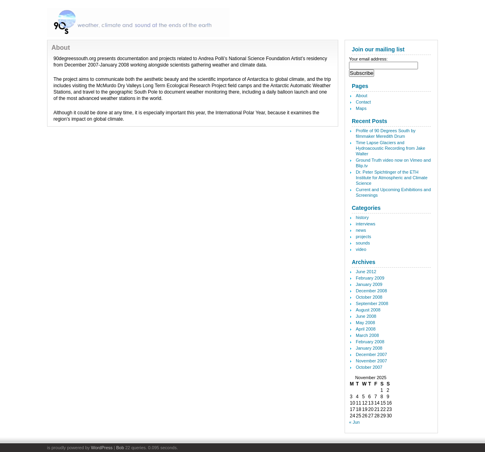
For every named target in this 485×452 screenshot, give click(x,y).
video (361, 249)
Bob (120, 447)
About (361, 95)
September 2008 (372, 303)
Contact (363, 102)
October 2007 (369, 367)
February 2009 (370, 278)
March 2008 (367, 335)
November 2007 (371, 360)
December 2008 (371, 290)
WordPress (101, 447)
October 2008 (369, 297)
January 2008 (369, 348)
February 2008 (370, 341)
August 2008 (368, 309)
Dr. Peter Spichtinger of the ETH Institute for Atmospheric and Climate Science (392, 178)
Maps (361, 108)
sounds (363, 243)
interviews (365, 223)
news (361, 230)
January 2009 (369, 284)
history (362, 217)
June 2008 (366, 316)
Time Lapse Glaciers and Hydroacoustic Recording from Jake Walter (390, 148)
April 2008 (366, 329)
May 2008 (365, 322)
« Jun (354, 422)
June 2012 (366, 271)
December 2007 (371, 354)
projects (363, 236)
